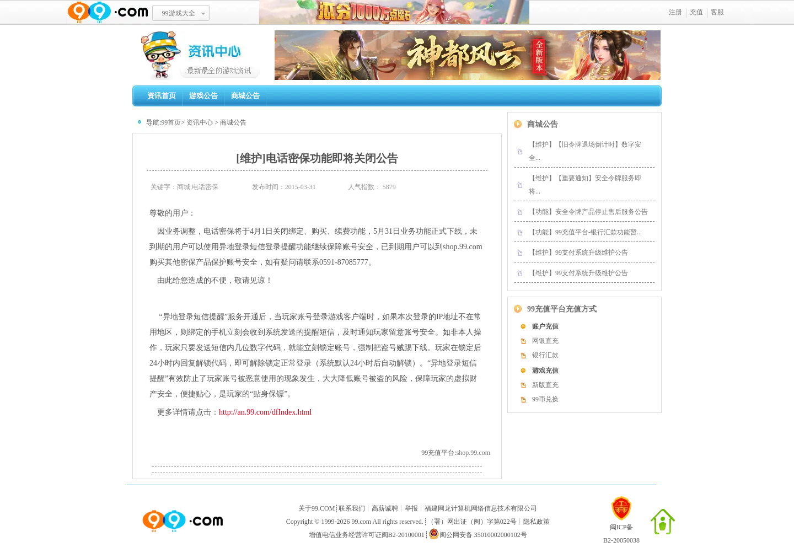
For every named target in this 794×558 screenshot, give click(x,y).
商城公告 (245, 96)
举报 (411, 508)
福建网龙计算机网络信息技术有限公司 (481, 508)
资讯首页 (161, 96)
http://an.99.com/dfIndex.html (265, 412)
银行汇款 (545, 355)
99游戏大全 (178, 13)
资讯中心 (199, 122)
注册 (675, 12)
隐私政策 (536, 521)
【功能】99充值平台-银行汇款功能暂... (585, 232)
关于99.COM (316, 508)
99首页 (171, 122)
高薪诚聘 (385, 508)
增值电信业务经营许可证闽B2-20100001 (367, 535)
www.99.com (107, 12)
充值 (696, 12)
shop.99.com (473, 453)
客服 (717, 12)
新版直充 (545, 385)
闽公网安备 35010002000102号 (477, 533)
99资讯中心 (203, 55)
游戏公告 (203, 96)
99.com (361, 521)
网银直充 (545, 341)
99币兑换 (545, 399)
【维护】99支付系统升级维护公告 (578, 252)
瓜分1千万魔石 (394, 12)
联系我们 (352, 508)
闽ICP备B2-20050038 (621, 529)
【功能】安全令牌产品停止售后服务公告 (588, 212)
